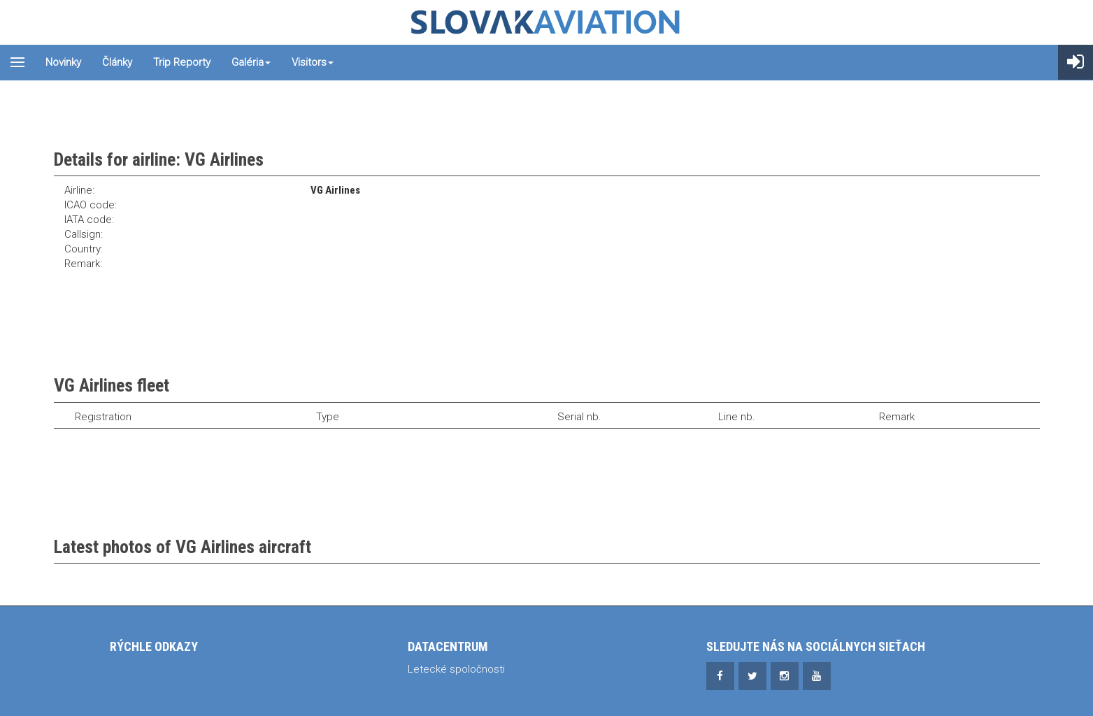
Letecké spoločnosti (456, 669)
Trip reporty (181, 62)
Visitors (313, 62)
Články (117, 62)
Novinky (63, 62)
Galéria (251, 62)
